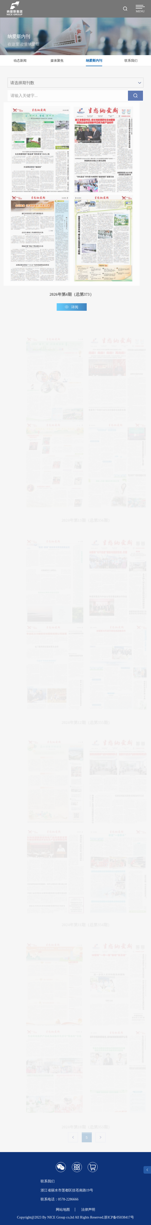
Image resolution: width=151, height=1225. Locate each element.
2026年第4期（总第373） (70, 294)
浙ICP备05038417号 (119, 1217)
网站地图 (63, 1209)
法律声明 (88, 1209)
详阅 (70, 307)
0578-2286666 (68, 1199)
